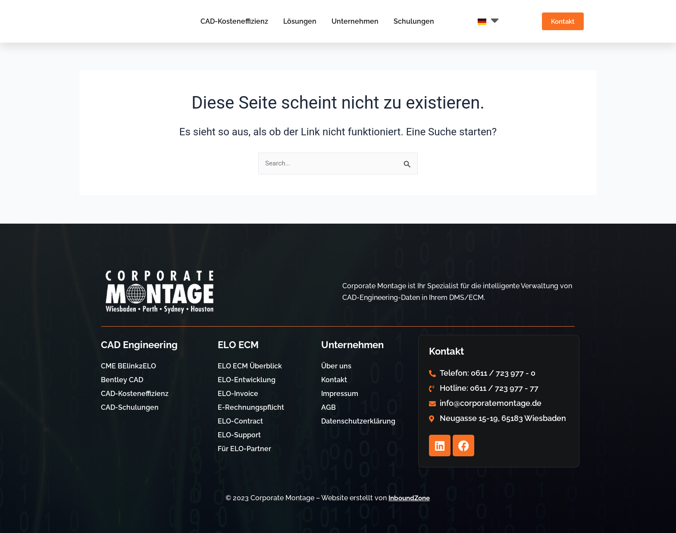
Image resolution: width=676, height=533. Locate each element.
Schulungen (410, 21)
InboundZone (409, 498)
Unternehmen (351, 21)
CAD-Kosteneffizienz (231, 21)
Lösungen (296, 21)
